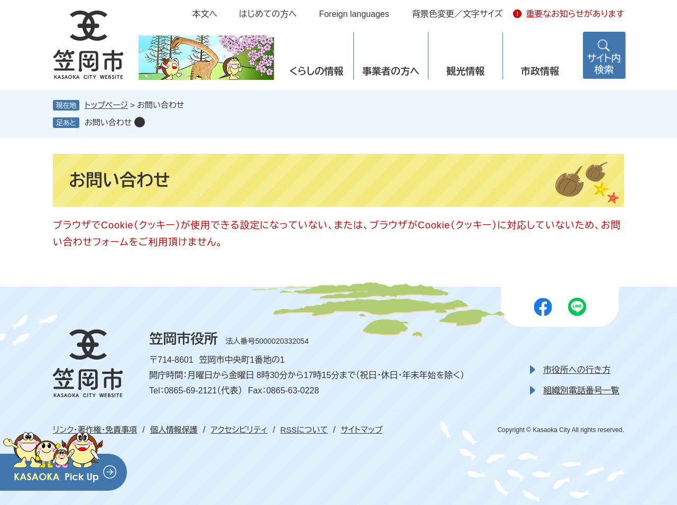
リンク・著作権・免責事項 (95, 429)
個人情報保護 (174, 429)
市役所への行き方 (576, 369)
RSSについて (304, 429)
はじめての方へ (268, 14)
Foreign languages (354, 14)
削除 (139, 122)
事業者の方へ (390, 71)
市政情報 (540, 71)
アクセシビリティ (239, 429)
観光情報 (465, 71)
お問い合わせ (108, 122)
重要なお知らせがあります (575, 14)
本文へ (204, 14)
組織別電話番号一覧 (581, 390)
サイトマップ (361, 429)
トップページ (106, 104)
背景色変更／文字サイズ (457, 14)
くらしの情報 (316, 71)
